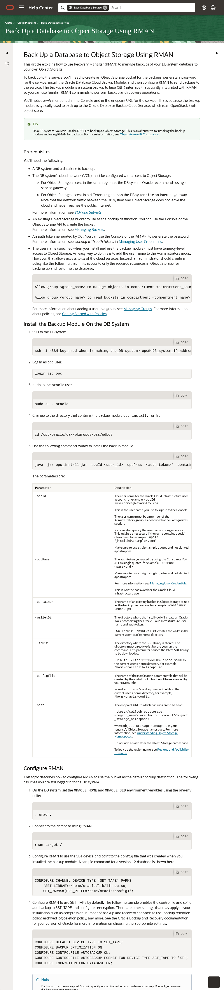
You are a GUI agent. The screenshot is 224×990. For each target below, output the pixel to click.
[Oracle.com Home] (9, 7)
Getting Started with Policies (84, 305)
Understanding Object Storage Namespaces (146, 726)
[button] (21, 7)
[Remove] (105, 7)
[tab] (103, 270)
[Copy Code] (182, 270)
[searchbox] (151, 7)
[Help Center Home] (40, 7)
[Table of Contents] (6, 53)
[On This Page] (217, 53)
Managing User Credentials (140, 233)
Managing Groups (138, 300)
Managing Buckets (89, 221)
